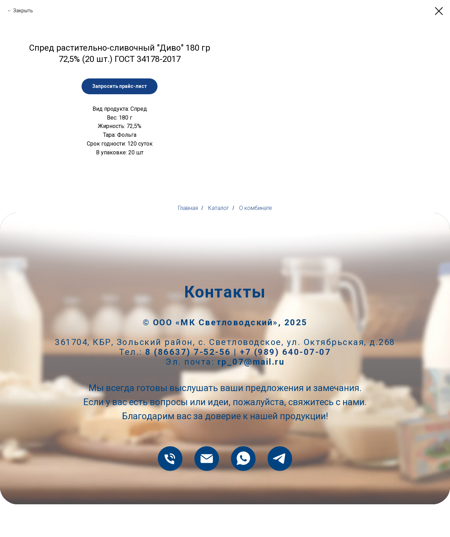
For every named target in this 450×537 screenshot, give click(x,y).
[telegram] (280, 491)
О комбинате (255, 240)
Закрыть (23, 10)
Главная (188, 240)
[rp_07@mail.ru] (206, 491)
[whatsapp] (243, 491)
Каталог (218, 240)
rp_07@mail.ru (251, 394)
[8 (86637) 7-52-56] (170, 491)
